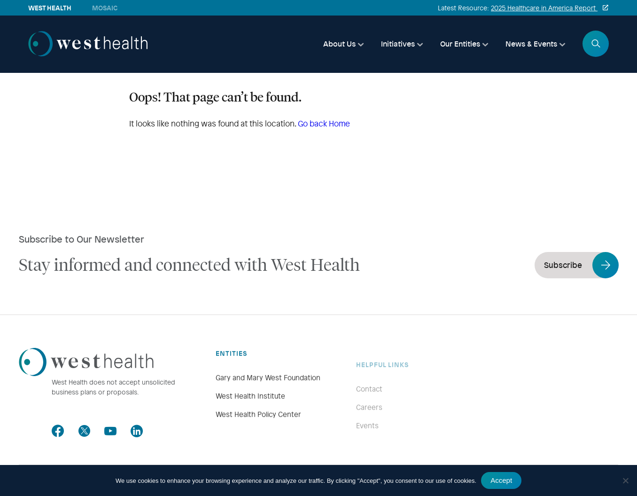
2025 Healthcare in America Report (544, 7)
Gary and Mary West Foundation (268, 390)
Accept (501, 480)
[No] (625, 480)
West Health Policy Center (258, 427)
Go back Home (324, 123)
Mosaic (104, 7)
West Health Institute (250, 408)
